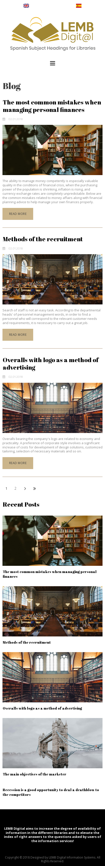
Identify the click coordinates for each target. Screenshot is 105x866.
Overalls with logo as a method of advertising (51, 363)
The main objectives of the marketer (34, 774)
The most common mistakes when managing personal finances (52, 106)
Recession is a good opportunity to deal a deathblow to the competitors (51, 792)
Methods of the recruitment (43, 239)
